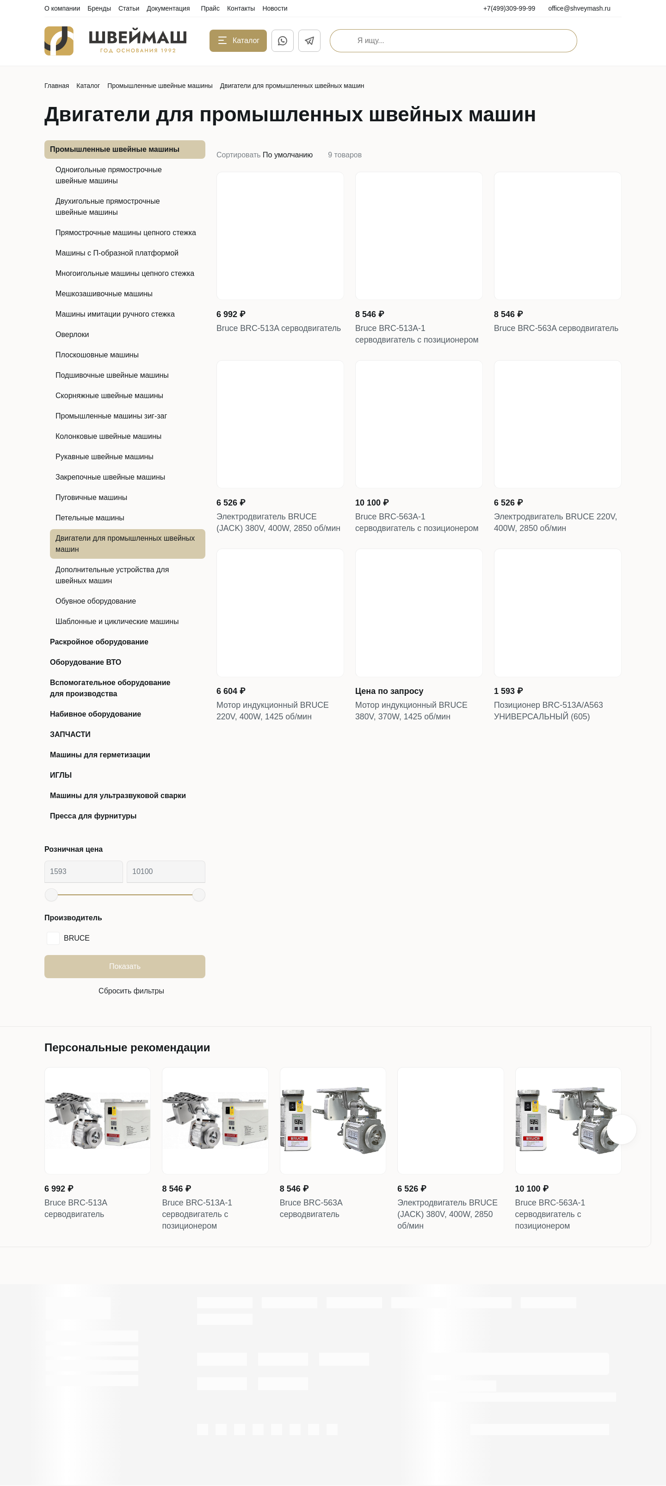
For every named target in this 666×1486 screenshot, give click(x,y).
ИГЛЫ (61, 775)
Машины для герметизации (100, 755)
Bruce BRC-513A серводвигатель (279, 328)
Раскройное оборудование (99, 642)
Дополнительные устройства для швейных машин (112, 575)
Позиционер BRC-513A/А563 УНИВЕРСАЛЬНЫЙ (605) (549, 713)
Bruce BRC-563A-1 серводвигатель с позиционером (418, 523)
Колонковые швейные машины (108, 436)
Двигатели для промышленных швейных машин (125, 543)
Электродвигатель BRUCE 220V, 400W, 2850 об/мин (556, 523)
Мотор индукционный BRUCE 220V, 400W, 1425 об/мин (273, 713)
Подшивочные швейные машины (112, 375)
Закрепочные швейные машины (110, 477)
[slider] (51, 894)
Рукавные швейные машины (105, 457)
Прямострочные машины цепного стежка (126, 233)
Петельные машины (90, 518)
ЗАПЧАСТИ (70, 734)
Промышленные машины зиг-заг (111, 416)
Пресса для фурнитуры (93, 816)
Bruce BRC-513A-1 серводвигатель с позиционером (418, 334)
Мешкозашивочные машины (104, 294)
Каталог (88, 85)
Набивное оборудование (95, 714)
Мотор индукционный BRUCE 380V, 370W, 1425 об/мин (412, 713)
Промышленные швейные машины (160, 85)
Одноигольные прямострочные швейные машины (109, 175)
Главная (56, 85)
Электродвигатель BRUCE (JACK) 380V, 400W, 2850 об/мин (279, 523)
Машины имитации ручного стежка (115, 314)
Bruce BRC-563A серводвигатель (557, 328)
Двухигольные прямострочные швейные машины (108, 206)
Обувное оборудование (96, 601)
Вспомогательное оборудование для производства (110, 688)
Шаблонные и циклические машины (117, 621)
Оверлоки (72, 334)
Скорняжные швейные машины (109, 396)
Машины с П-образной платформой (117, 253)
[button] (621, 1130)
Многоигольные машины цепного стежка (125, 273)
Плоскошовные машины (97, 355)
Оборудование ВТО (85, 662)
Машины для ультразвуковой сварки (118, 795)
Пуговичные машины (91, 497)
